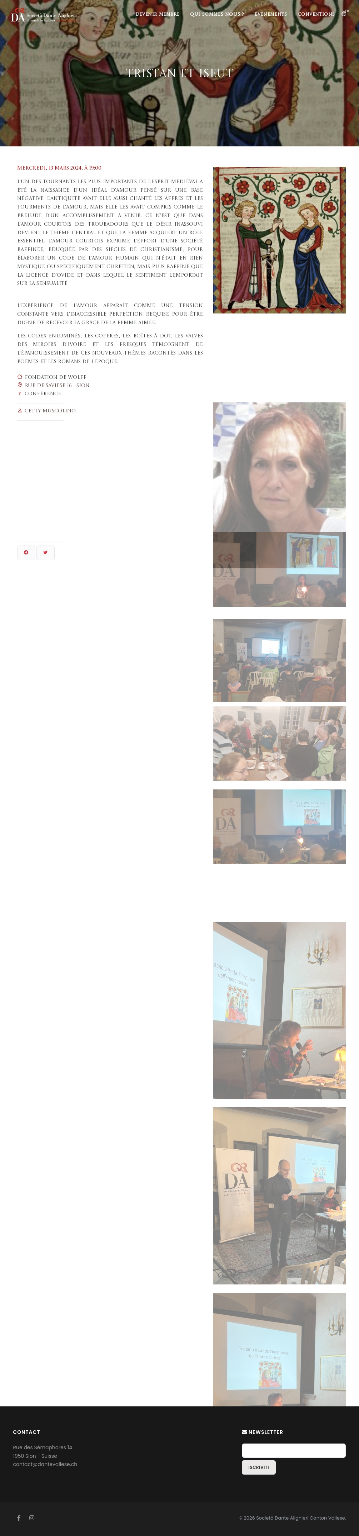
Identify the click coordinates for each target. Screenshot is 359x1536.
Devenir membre (157, 14)
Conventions (316, 14)
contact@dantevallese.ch (45, 1464)
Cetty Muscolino (50, 410)
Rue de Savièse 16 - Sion (57, 385)
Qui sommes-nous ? (217, 14)
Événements (271, 14)
